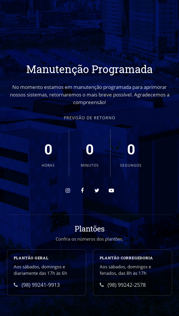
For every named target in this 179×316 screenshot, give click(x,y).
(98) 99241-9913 (37, 284)
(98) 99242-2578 (123, 284)
